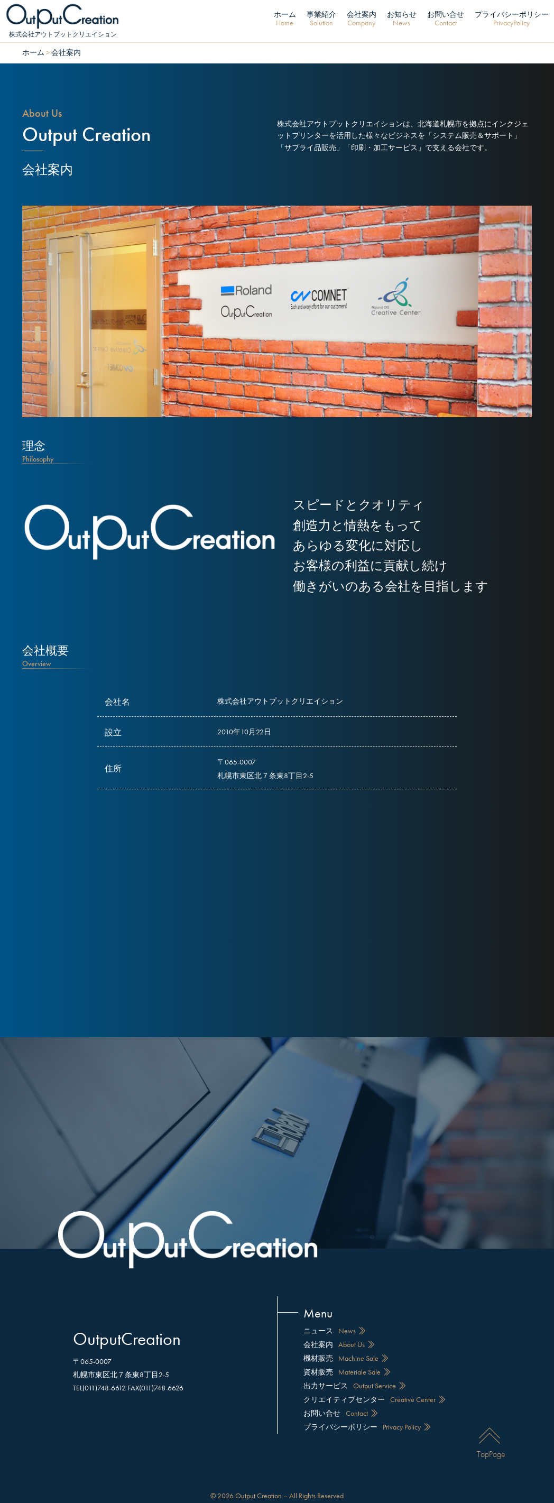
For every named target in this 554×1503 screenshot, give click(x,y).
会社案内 (361, 19)
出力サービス (356, 1375)
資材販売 (348, 1362)
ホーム (285, 19)
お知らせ (402, 19)
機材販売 (347, 1348)
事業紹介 (321, 19)
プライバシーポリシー (512, 19)
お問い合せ (445, 19)
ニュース (335, 1320)
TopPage (491, 1435)
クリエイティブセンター (375, 1389)
